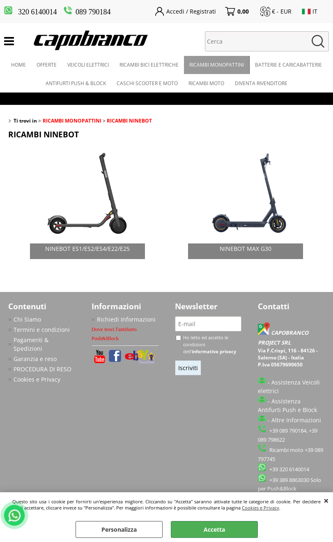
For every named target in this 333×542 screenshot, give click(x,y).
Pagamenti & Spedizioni (31, 344)
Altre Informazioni (296, 420)
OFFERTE (47, 65)
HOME (18, 65)
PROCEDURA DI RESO (42, 369)
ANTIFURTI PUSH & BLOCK (76, 83)
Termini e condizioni (42, 330)
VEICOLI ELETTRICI (88, 65)
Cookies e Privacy (260, 508)
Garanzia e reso (35, 359)
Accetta (214, 529)
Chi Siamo (27, 319)
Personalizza (119, 529)
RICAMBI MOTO (206, 83)
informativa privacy (214, 351)
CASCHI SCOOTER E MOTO (147, 83)
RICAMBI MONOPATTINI (216, 65)
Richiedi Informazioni (126, 319)
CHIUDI (326, 500)
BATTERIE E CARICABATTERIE (288, 65)
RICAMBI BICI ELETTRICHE (149, 65)
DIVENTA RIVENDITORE (261, 83)
